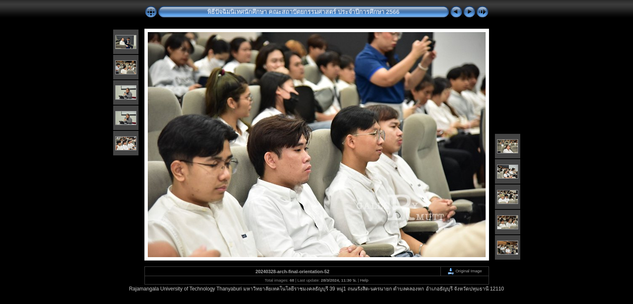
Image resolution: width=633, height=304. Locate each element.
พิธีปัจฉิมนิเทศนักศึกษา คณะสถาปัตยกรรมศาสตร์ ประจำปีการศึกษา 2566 (303, 11)
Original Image (464, 271)
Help (364, 280)
